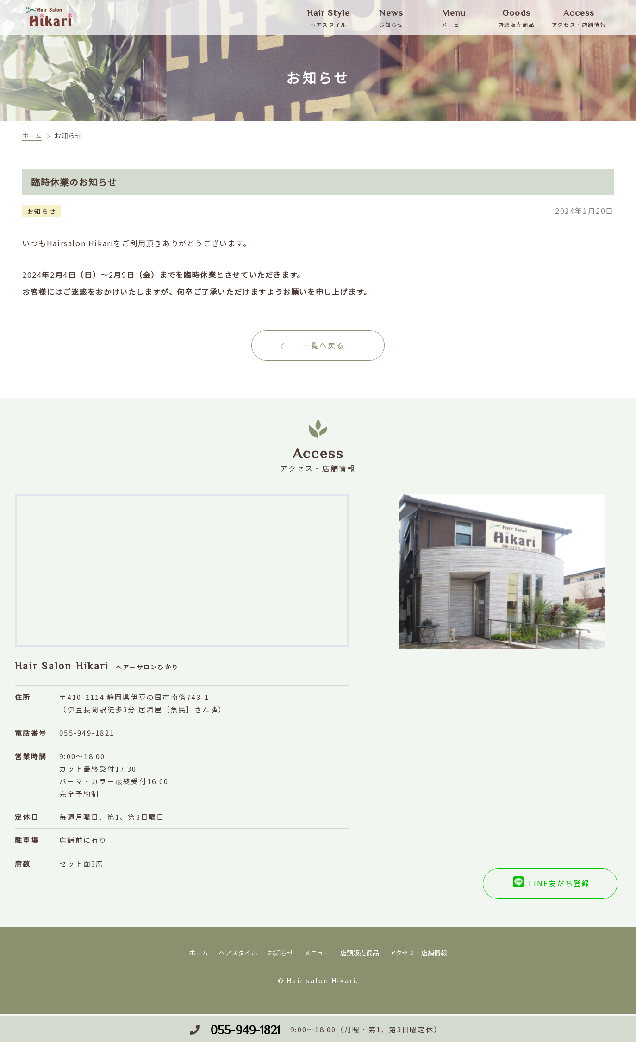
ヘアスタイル (233, 956)
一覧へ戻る (323, 347)
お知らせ (278, 956)
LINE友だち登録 (518, 888)
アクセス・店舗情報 (424, 956)
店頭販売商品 (361, 956)
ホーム (32, 135)
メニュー (316, 956)
